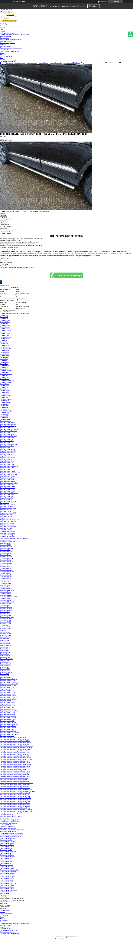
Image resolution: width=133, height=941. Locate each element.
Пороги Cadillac (5, 325)
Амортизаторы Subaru (7, 885)
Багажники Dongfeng (6, 561)
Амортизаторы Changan (7, 838)
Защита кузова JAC (6, 516)
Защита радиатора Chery (8, 680)
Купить (3, 215)
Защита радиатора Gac (7, 690)
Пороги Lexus (4, 375)
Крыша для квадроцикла (8, 831)
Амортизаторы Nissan (7, 873)
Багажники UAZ (5, 625)
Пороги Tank (4, 407)
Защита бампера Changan (8, 426)
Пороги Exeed (4, 338)
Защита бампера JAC (6, 456)
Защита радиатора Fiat (7, 687)
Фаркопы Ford (4, 638)
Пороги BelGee (5, 322)
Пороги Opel (4, 389)
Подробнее (93, 6)
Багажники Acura (5, 540)
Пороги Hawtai (4, 352)
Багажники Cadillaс (6, 546)
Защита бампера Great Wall (8, 444)
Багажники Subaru (6, 618)
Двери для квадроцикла (7, 826)
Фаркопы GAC (4, 640)
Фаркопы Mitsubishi (6, 659)
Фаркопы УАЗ (4, 675)
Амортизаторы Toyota (7, 888)
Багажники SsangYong (7, 617)
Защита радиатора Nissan (8, 719)
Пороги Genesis (5, 347)
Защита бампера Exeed (7, 437)
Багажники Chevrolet (6, 551)
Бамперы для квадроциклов (8, 823)
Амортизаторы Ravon (7, 878)
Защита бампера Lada (7, 464)
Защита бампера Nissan (7, 476)
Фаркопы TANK (5, 669)
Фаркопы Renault (5, 664)
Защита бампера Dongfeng (8, 436)
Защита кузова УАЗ (6, 528)
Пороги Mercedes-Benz (7, 380)
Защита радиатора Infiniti (8, 699)
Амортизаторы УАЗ (6, 893)
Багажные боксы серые (7, 533)
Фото (1, 58)
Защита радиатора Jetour (8, 704)
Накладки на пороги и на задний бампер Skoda (15, 801)
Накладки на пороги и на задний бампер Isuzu (14, 768)
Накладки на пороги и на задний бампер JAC (14, 769)
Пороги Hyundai (5, 355)
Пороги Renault (5, 395)
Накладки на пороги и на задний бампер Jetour (15, 776)
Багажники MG (5, 598)
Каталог (2, 912)
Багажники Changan (6, 548)
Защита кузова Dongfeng (8, 508)
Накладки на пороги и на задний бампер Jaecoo (15, 771)
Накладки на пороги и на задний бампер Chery (15, 744)
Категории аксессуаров (7, 33)
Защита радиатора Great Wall (9, 706)
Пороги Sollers (4, 400)
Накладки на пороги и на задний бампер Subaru (15, 804)
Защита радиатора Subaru (8, 727)
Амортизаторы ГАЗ (6, 892)
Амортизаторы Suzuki (7, 887)
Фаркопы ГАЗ (4, 674)
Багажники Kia (5, 587)
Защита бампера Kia (6, 462)
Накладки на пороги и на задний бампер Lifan (14, 786)
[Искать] (21, 26)
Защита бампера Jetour (7, 461)
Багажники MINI (5, 600)
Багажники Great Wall (7, 571)
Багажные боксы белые (7, 531)
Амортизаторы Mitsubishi (8, 871)
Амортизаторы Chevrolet (8, 841)
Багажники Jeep (5, 585)
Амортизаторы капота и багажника (11, 39)
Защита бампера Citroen (7, 432)
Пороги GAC (4, 343)
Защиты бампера (5, 36)
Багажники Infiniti (6, 578)
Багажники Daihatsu (6, 558)
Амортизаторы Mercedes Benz (9, 870)
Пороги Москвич (5, 419)
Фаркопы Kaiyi (5, 647)
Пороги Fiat (3, 340)
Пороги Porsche (5, 392)
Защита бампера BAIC (7, 422)
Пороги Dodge (4, 335)
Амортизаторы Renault (7, 880)
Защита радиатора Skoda (8, 726)
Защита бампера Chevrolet (8, 431)
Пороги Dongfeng (5, 337)
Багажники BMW (5, 545)
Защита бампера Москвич (8, 501)
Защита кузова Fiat (6, 509)
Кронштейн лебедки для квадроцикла (12, 830)
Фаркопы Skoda (5, 667)
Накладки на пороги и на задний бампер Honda (15, 762)
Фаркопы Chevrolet (6, 635)
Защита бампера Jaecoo (7, 458)
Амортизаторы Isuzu (6, 858)
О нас (2, 53)
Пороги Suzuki (4, 405)
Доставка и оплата (6, 56)
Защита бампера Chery (7, 427)
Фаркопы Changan (6, 633)
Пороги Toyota (4, 409)
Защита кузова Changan (7, 504)
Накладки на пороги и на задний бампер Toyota (15, 808)
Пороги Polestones (6, 394)
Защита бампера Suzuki (7, 488)
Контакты (3, 54)
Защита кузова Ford (6, 511)
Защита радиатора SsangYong (9, 724)
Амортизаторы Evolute (7, 846)
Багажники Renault (6, 610)
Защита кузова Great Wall (8, 513)
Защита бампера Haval (7, 446)
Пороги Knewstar (5, 370)
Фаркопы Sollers (5, 665)
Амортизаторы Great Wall (8, 851)
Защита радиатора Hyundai (8, 697)
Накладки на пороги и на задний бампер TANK (15, 806)
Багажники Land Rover (7, 590)
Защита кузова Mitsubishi (8, 521)
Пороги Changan (5, 327)
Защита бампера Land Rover (9, 466)
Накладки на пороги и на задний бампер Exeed (15, 749)
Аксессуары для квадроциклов (9, 51)
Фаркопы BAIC (5, 632)
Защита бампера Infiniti (7, 452)
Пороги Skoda (4, 397)
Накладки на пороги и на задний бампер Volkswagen (16, 809)
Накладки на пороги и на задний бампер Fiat (14, 751)
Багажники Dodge (5, 560)
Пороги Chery (4, 328)
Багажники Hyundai (6, 576)
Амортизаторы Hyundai (7, 856)
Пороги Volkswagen (6, 411)
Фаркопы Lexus (5, 655)
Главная (2, 31)
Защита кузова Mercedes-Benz (9, 520)
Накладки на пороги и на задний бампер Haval (15, 761)
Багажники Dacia (5, 555)
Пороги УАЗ (4, 417)
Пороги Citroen (5, 333)
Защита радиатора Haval (7, 694)
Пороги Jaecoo (4, 362)
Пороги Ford (4, 342)
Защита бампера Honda (7, 449)
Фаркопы (3, 630)
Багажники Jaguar (5, 583)
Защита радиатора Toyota (8, 731)
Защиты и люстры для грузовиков (11, 48)
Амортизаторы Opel (6, 875)
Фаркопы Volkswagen (6, 672)
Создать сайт (14, 1)
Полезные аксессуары (7, 815)
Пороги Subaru (4, 404)
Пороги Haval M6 (56, 63)
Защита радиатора (6, 46)
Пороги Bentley (5, 320)
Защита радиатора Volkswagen (9, 732)
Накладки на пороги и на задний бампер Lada (14, 781)
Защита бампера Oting (7, 479)
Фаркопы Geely (5, 642)
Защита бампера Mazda (7, 471)
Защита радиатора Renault (8, 722)
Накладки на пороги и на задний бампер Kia (14, 779)
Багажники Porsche (6, 608)
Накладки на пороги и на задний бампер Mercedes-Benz (17, 791)
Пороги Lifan (4, 377)
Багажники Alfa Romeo (7, 541)
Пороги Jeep (4, 364)
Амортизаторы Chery (6, 840)
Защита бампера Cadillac (8, 424)
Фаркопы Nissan (5, 660)
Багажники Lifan (5, 593)
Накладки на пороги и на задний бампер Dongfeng (16, 747)
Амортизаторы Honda (7, 855)
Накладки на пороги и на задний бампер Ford (14, 753)
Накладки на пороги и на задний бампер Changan (15, 742)
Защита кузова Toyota (7, 525)
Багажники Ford (5, 566)
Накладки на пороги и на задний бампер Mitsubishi (16, 789)
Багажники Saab (5, 612)
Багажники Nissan (5, 603)
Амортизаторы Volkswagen (8, 890)
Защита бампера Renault (7, 481)
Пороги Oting (4, 387)
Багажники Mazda (5, 595)
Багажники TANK (5, 622)
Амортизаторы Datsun (7, 845)
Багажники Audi (5, 543)
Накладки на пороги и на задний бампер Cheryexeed (16, 746)
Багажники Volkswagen (7, 627)
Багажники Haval (5, 573)
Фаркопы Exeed (5, 637)
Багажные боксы (5, 41)
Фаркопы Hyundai (5, 645)
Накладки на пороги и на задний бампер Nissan (15, 796)
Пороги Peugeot (5, 390)
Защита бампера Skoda (7, 484)
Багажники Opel (5, 605)
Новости (2, 59)
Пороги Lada (4, 372)
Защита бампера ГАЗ (6, 498)
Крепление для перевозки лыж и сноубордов (14, 538)
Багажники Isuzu (5, 580)
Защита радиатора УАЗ (7, 736)
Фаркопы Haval (5, 644)
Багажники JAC (5, 582)
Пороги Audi (4, 317)
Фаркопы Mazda (5, 657)
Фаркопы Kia (4, 649)
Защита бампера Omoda (7, 478)
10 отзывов (104, 1)
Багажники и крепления (7, 43)
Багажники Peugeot (6, 607)
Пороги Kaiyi (4, 367)
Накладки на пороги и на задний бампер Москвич (16, 811)
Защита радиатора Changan (8, 679)
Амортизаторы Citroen (7, 843)
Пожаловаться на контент (70, 939)
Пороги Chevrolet (5, 332)
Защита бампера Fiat (6, 439)
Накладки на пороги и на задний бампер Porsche (15, 798)
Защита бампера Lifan (7, 469)
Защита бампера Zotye (7, 496)
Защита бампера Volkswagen (9, 493)
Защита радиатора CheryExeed (9, 682)
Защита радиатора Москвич (9, 734)
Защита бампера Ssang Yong (9, 483)
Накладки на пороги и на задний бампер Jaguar (15, 773)
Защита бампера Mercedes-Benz (10, 473)
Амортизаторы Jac (6, 860)
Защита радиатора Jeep (7, 702)
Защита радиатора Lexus (8, 714)
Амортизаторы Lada (6, 865)
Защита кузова (4, 38)
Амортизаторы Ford (6, 848)
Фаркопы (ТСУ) (5, 44)
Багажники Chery (5, 550)
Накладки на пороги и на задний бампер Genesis (15, 757)
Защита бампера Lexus (7, 467)
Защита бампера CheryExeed (9, 429)
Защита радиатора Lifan (7, 712)
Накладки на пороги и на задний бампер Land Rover (16, 783)
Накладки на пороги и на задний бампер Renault (15, 799)
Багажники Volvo (5, 628)
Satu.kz (75, 937)
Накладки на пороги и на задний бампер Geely (15, 756)
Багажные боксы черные (8, 535)
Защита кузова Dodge (7, 506)
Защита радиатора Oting (7, 721)
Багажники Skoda (5, 615)
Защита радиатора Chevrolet (9, 684)
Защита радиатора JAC (7, 700)
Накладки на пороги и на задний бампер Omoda (15, 793)
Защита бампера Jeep (6, 459)
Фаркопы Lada (4, 654)
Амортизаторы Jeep (6, 861)
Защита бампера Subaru (7, 486)
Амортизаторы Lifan (6, 866)
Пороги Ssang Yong (6, 399)
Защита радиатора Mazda (8, 716)
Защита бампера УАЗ (6, 499)
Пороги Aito (4, 315)
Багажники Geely (5, 568)
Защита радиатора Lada (7, 709)
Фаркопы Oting (5, 662)
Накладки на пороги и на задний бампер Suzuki (15, 803)
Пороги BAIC (4, 318)
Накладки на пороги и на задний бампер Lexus (15, 784)
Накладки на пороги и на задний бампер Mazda (15, 788)
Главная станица (5, 910)
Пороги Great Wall (6, 349)
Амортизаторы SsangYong (8, 883)
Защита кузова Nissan (7, 523)
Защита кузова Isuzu (6, 514)
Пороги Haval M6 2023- (72, 63)
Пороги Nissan (4, 384)
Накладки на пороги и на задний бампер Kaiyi (14, 778)
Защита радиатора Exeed (8, 685)
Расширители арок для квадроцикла (11, 833)
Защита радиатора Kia (7, 707)
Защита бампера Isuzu (7, 454)
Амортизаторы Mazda (7, 868)
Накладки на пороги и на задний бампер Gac (14, 754)
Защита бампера (5, 925)
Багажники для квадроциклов (9, 821)
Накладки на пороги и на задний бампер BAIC (15, 741)
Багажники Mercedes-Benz (8, 597)
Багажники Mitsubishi (7, 602)
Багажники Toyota (6, 623)
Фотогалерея (4, 920)
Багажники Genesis (6, 570)
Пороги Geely (4, 345)
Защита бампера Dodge (7, 434)
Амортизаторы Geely (6, 850)
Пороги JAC (4, 360)
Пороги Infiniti (4, 357)
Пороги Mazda (4, 379)
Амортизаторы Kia (6, 863)
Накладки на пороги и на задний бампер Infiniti (15, 766)
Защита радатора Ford (7, 689)
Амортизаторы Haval (6, 853)
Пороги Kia (3, 369)
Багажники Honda (5, 575)
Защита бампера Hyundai (8, 451)
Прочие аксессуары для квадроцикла (11, 835)
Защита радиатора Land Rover (9, 711)
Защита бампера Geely (7, 442)
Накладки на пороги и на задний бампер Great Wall (16, 759)
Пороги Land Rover (6, 374)
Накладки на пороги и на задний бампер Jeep (14, 774)
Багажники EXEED (6, 563)
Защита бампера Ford (7, 441)
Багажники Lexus (5, 592)
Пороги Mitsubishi (6, 382)
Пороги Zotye (4, 414)
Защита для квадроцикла (8, 828)
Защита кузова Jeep (6, 518)
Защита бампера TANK (7, 489)
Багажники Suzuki (6, 620)
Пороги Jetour (4, 365)
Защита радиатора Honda (8, 695)
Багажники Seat (5, 613)
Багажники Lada (5, 588)
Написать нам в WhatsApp (8, 930)
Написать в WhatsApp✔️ (8, 61)
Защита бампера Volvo (7, 494)
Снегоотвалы (4, 49)
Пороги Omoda (5, 385)
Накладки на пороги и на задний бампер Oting (14, 794)
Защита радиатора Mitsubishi (9, 717)
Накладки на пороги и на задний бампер (13, 737)
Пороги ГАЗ (4, 416)
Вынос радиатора (5, 824)
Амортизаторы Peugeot (7, 877)
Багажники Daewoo (6, 556)
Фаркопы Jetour (5, 652)
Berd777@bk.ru (5, 905)
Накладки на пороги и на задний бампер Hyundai (15, 764)
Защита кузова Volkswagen (8, 526)
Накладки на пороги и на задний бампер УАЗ (14, 813)
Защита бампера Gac (6, 447)
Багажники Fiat (5, 565)
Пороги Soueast (5, 402)
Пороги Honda (4, 354)
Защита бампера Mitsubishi (8, 474)
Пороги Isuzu (4, 359)
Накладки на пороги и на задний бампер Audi (14, 739)
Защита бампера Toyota (7, 491)
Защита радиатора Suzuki (8, 729)
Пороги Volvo (4, 412)
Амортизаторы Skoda (6, 882)
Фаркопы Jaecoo (5, 650)
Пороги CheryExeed (6, 330)
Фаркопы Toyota (5, 670)
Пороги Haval (43, 63)
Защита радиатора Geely (7, 692)
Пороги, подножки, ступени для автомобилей (14, 34)
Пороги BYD (4, 323)
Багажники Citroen (6, 553)
